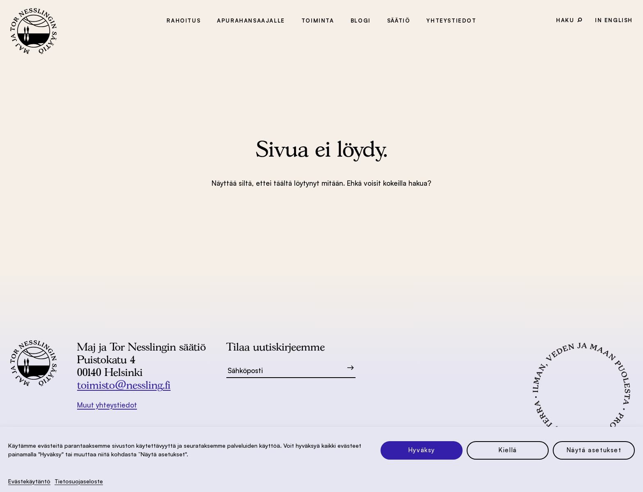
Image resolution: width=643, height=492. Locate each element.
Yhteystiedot (451, 20)
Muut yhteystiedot (107, 405)
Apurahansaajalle (251, 20)
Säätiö (398, 20)
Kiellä (507, 450)
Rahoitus (183, 20)
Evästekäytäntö (29, 481)
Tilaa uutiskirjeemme (275, 346)
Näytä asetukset (594, 450)
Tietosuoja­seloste (79, 481)
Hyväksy (421, 450)
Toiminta (317, 20)
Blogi (361, 20)
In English (614, 20)
